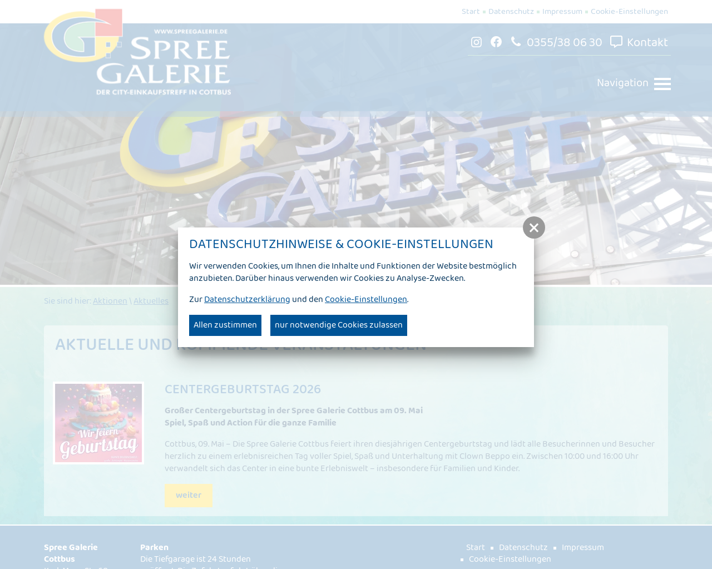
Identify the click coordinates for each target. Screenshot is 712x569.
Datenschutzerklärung (247, 299)
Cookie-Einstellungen (366, 299)
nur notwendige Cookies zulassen (339, 325)
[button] (534, 227)
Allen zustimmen (225, 325)
